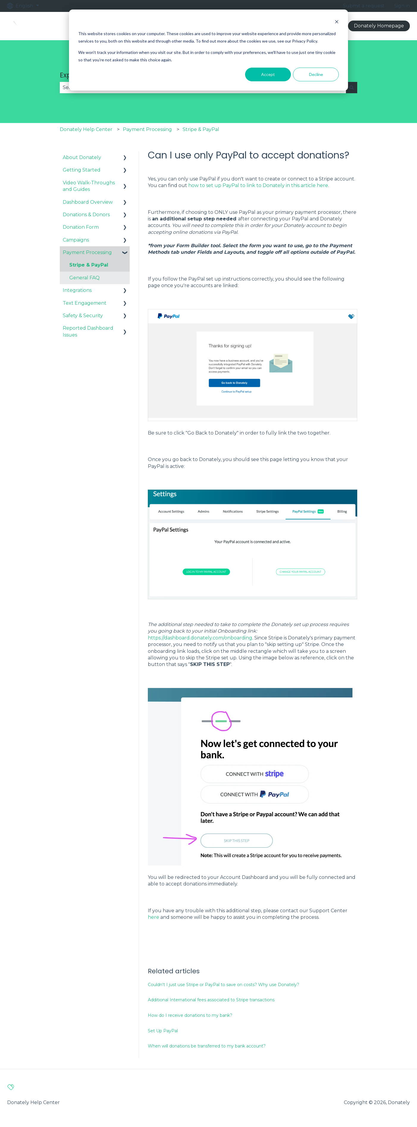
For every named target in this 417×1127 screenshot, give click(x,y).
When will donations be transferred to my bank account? (207, 1046)
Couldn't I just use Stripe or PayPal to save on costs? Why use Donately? (223, 984)
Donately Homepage (379, 26)
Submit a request (364, 6)
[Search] (351, 87)
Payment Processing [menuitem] (87, 252)
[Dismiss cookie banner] (337, 22)
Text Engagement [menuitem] (84, 303)
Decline (316, 74)
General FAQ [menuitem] (84, 278)
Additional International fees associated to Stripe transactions (211, 1000)
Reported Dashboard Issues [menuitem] (88, 331)
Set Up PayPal (163, 1030)
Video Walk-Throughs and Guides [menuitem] (89, 186)
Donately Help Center (86, 129)
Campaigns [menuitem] (76, 240)
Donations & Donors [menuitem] (86, 214)
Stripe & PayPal (201, 129)
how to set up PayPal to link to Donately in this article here (258, 185)
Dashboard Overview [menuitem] (88, 202)
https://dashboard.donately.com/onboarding (200, 638)
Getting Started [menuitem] (82, 170)
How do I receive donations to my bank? (190, 1015)
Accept (268, 74)
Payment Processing (147, 129)
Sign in (402, 6)
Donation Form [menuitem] (81, 227)
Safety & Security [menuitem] (83, 315)
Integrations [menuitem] (77, 290)
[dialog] (208, 50)
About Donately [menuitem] (82, 157)
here (153, 917)
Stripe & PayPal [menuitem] (88, 265)
